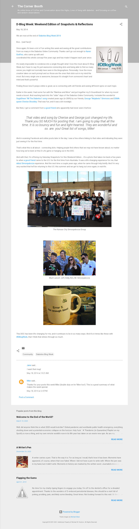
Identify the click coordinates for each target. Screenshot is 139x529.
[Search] (126, 7)
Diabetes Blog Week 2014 (50, 36)
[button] (121, 25)
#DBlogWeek (21, 337)
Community (28, 354)
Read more (117, 439)
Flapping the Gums (26, 478)
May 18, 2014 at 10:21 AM (38, 373)
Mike (29, 381)
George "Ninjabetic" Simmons (97, 98)
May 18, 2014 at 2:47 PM (37, 391)
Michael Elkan (75, 517)
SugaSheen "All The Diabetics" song (31, 98)
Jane (29, 365)
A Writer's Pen (23, 447)
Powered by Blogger (69, 512)
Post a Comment (26, 397)
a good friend (50, 108)
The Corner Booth (30, 6)
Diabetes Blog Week (44, 354)
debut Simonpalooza (25, 163)
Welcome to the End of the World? (34, 417)
